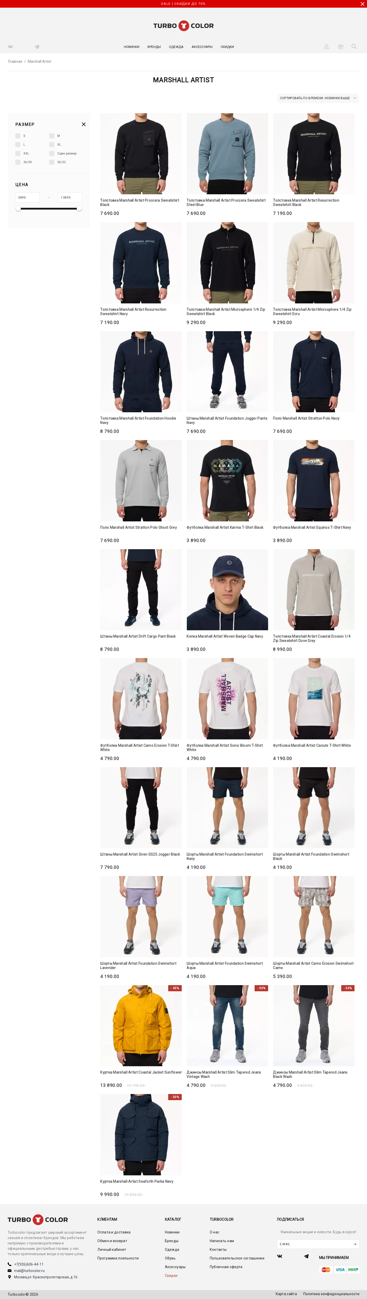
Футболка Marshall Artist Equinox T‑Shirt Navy (312, 527)
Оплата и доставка (113, 1232)
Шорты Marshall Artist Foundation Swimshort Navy (225, 856)
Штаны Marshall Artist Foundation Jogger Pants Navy (227, 420)
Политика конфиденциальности (331, 1294)
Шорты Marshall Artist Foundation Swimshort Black (311, 856)
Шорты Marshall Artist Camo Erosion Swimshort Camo (313, 965)
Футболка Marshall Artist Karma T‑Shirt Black (225, 527)
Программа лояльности (118, 1258)
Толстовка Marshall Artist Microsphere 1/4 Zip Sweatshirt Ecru (312, 311)
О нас (214, 1232)
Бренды (154, 47)
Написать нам (222, 1241)
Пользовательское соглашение (237, 1258)
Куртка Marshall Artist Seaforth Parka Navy (136, 1181)
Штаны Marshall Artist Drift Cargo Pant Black (138, 636)
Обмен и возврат (112, 1241)
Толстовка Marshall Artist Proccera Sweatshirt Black (139, 202)
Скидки (227, 47)
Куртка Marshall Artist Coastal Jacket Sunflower (141, 1072)
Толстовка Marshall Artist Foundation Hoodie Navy (138, 420)
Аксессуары (202, 47)
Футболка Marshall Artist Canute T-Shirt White (312, 745)
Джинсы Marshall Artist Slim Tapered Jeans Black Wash (310, 1074)
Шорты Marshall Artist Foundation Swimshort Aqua (225, 965)
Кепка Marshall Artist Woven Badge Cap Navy (225, 636)
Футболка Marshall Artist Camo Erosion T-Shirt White (139, 747)
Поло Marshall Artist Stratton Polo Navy (306, 418)
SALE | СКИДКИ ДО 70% (183, 4)
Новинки (131, 47)
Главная (15, 61)
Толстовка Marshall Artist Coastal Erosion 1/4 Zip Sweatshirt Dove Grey (311, 638)
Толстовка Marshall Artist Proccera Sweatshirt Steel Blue (226, 202)
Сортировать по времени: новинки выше (318, 98)
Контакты (218, 1249)
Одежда (176, 47)
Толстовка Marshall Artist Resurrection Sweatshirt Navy (133, 311)
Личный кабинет (111, 1249)
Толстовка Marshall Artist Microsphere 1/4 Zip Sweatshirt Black (226, 311)
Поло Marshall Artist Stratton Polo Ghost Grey (138, 527)
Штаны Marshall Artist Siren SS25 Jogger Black (140, 854)
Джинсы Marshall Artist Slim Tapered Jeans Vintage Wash (224, 1074)
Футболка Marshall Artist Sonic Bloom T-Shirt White (225, 747)
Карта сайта (286, 1294)
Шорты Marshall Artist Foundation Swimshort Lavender (138, 965)
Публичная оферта (226, 1267)
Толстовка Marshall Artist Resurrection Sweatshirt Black (306, 202)
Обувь (170, 1258)
